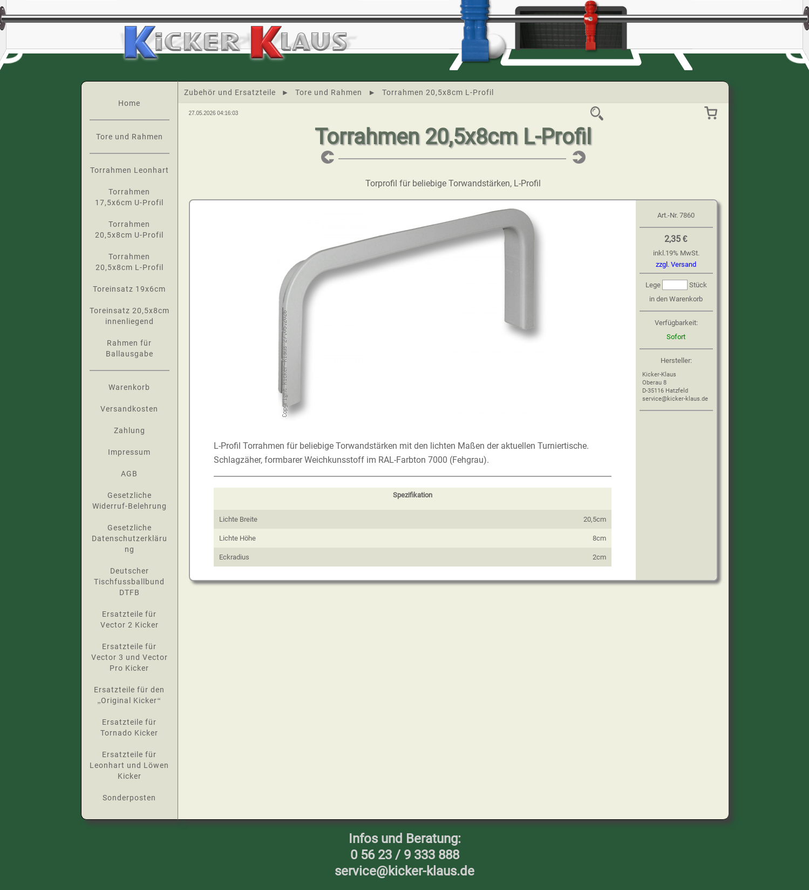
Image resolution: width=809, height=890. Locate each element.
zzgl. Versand (676, 264)
